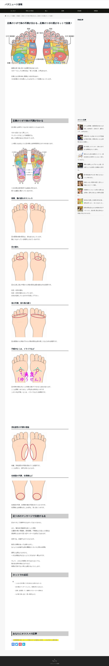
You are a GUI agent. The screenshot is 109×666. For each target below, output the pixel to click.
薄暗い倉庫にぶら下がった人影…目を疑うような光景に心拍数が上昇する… (91, 167)
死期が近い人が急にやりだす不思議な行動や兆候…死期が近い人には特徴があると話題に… (91, 139)
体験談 (96, 10)
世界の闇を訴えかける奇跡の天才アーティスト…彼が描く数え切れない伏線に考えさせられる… (91, 210)
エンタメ (13, 10)
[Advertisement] (40, 101)
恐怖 (62, 10)
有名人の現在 (30, 10)
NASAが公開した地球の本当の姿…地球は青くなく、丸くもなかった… (94, 201)
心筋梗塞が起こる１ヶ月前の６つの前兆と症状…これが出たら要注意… (36, 640)
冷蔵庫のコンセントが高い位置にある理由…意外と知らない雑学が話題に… (91, 192)
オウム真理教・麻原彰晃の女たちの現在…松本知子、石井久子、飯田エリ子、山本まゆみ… (91, 128)
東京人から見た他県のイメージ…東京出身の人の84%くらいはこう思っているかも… (91, 156)
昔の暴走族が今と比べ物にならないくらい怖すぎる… (94, 176)
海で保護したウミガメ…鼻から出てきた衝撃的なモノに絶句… (94, 148)
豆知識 (79, 10)
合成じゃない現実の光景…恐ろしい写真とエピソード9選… (94, 184)
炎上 (46, 10)
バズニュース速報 (13, 4)
